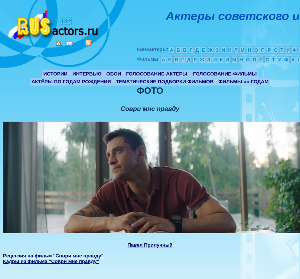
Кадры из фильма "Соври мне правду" (51, 261)
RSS (88, 43)
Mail (70, 44)
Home (59, 43)
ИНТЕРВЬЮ (86, 74)
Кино (53, 23)
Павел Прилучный (150, 245)
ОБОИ (113, 74)
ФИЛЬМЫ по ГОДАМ (243, 81)
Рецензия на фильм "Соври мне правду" (53, 256)
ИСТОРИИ (55, 74)
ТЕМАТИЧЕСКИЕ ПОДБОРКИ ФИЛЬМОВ (164, 81)
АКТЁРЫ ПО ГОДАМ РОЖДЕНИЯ (71, 81)
